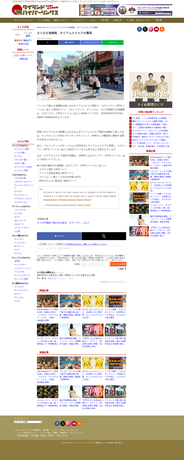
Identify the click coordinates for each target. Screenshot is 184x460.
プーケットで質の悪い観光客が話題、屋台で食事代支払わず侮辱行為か (115, 341)
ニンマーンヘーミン (23, 268)
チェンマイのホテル (21, 258)
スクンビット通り (22, 149)
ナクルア (18, 191)
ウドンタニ (19, 297)
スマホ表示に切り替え (112, 443)
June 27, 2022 (84, 205)
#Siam (113, 196)
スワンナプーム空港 (23, 167)
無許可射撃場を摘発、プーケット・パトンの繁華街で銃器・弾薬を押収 (70, 341)
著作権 (46, 430)
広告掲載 (35, 435)
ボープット (19, 246)
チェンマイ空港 (21, 279)
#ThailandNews (50, 200)
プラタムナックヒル (23, 198)
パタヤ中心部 (20, 178)
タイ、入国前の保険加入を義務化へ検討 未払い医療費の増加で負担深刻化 (152, 127)
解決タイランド (61, 20)
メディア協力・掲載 (48, 433)
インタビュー (79, 20)
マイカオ (18, 213)
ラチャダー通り (21, 160)
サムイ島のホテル (20, 236)
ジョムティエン (21, 202)
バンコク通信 (43, 20)
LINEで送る (113, 42)
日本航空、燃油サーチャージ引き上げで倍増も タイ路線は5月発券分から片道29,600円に (152, 137)
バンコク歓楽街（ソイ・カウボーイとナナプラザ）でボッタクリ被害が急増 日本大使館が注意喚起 (152, 143)
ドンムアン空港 (21, 170)
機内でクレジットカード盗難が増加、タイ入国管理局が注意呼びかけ (152, 121)
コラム (93, 20)
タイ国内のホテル (20, 283)
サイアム (18, 156)
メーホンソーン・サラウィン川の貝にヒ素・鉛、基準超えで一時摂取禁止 (47, 341)
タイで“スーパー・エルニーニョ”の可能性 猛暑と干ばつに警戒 (152, 131)
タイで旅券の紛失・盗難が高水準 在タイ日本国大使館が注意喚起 (152, 134)
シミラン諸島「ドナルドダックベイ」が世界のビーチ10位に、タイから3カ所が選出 (160, 198)
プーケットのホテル (21, 206)
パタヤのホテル (19, 175)
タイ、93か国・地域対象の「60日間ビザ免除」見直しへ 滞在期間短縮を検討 (152, 146)
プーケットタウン (22, 228)
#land (105, 196)
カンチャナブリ (21, 290)
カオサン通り (20, 163)
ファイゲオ (19, 272)
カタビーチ (19, 224)
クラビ (17, 301)
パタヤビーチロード (23, 182)
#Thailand (63, 200)
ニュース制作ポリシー (26, 433)
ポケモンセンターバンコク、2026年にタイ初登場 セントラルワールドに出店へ (161, 186)
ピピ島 (17, 231)
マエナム (18, 253)
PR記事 (158, 20)
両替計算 (117, 20)
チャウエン (19, 239)
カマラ (17, 217)
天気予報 (105, 20)
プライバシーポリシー (68, 430)
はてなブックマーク (91, 42)
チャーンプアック (22, 275)
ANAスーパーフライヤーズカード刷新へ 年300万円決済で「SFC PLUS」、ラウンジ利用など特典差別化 (152, 140)
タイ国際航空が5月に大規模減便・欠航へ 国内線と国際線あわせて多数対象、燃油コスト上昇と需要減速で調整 (152, 124)
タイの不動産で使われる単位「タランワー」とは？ (63, 222)
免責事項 (37, 430)
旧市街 (17, 261)
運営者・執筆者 (47, 435)
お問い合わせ (62, 435)
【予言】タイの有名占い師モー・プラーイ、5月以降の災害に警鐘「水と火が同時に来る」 (160, 231)
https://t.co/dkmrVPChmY (79, 200)
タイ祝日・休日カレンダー (138, 20)
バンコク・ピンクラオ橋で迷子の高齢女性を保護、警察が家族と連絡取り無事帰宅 (160, 175)
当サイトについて (22, 430)
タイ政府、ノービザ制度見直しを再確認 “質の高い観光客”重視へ (152, 118)
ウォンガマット (21, 195)
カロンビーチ (20, 220)
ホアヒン (18, 294)
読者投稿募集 (22, 435)
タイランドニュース (23, 20)
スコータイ (19, 287)
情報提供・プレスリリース (71, 433)
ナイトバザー (20, 265)
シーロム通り (20, 152)
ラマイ (17, 250)
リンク (54, 430)
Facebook (69, 42)
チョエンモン (20, 242)
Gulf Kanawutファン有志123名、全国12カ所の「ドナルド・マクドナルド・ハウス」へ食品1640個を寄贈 (47, 314)
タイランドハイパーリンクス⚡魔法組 (85, 443)
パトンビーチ (20, 210)
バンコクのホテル (20, 146)
